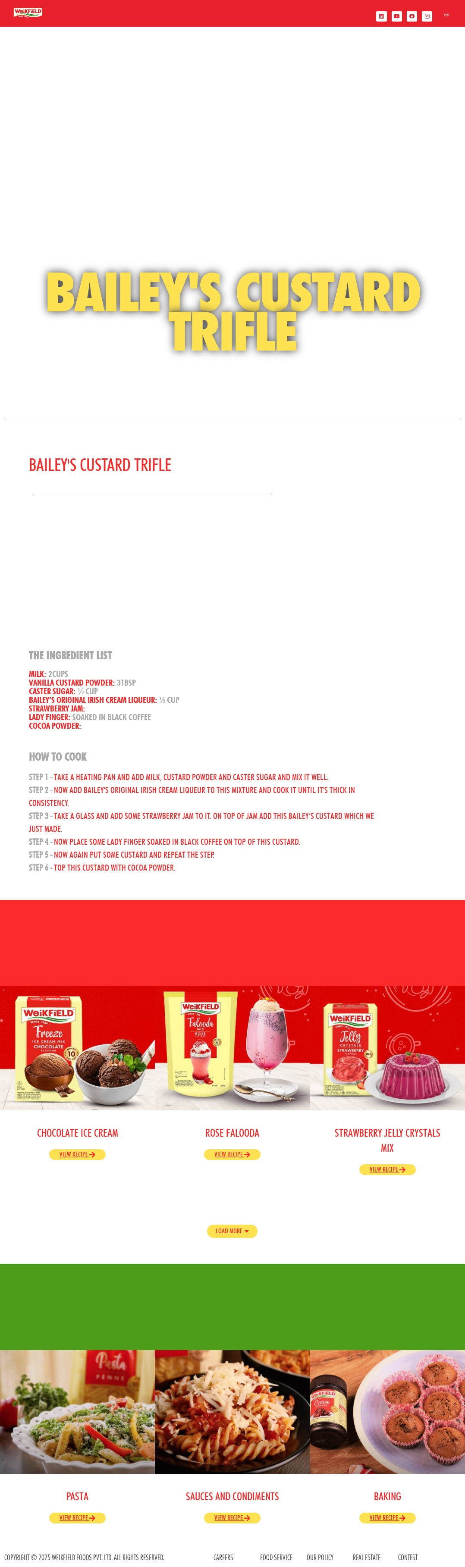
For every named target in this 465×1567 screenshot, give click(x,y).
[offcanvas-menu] (446, 16)
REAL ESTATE (366, 1557)
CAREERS (223, 1557)
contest (408, 1557)
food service (276, 1557)
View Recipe (77, 1154)
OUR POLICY (320, 1557)
